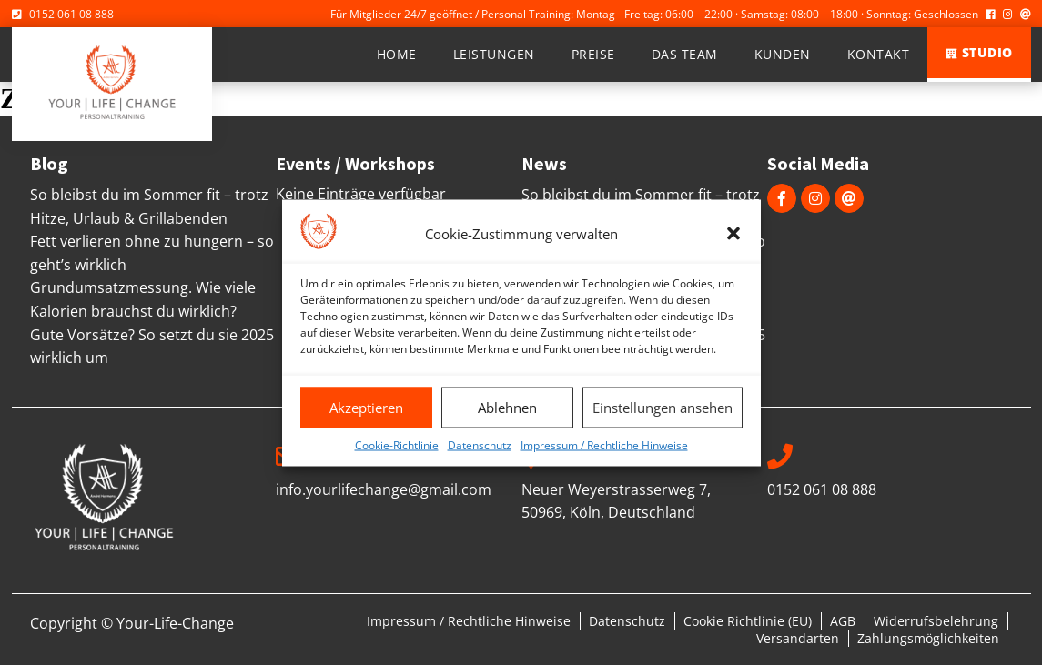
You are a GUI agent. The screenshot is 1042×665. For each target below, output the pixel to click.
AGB (842, 621)
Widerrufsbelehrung (936, 621)
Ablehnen (507, 407)
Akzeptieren (366, 407)
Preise (593, 54)
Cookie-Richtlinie (397, 444)
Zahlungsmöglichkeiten (928, 638)
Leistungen (494, 54)
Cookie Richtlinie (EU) (747, 621)
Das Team (685, 54)
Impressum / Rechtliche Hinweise (604, 444)
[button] (733, 234)
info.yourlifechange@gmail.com (383, 489)
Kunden (782, 54)
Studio (979, 52)
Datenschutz (479, 444)
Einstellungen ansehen (662, 407)
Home (397, 54)
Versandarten (797, 638)
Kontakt (878, 54)
